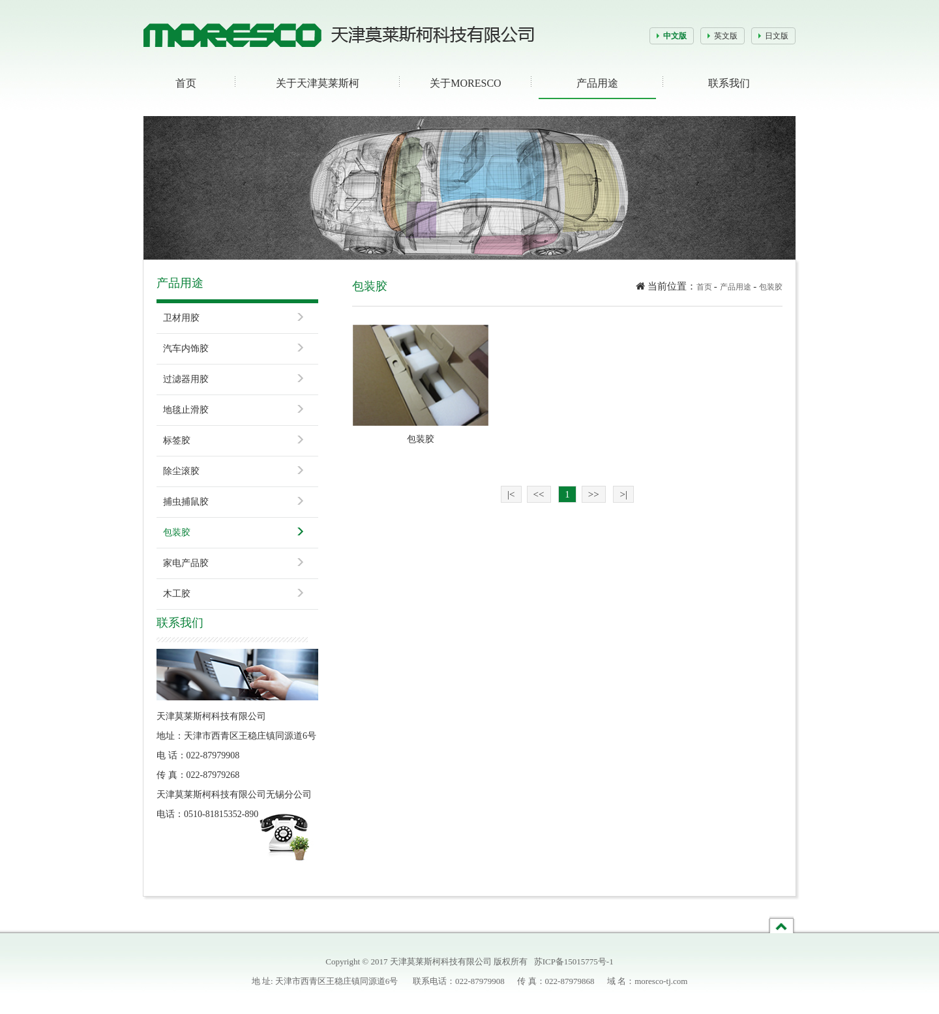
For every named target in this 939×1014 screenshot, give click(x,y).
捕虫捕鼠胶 (186, 502)
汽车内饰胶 (186, 348)
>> (593, 494)
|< (510, 494)
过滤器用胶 (186, 379)
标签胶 (176, 440)
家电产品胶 (186, 563)
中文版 (675, 35)
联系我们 (729, 83)
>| (623, 494)
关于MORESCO (465, 83)
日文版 (776, 35)
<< (538, 494)
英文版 (726, 35)
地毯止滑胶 (186, 410)
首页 (185, 83)
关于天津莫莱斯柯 (317, 83)
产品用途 (597, 83)
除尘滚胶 (181, 471)
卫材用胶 (181, 318)
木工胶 (176, 594)
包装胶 (176, 532)
